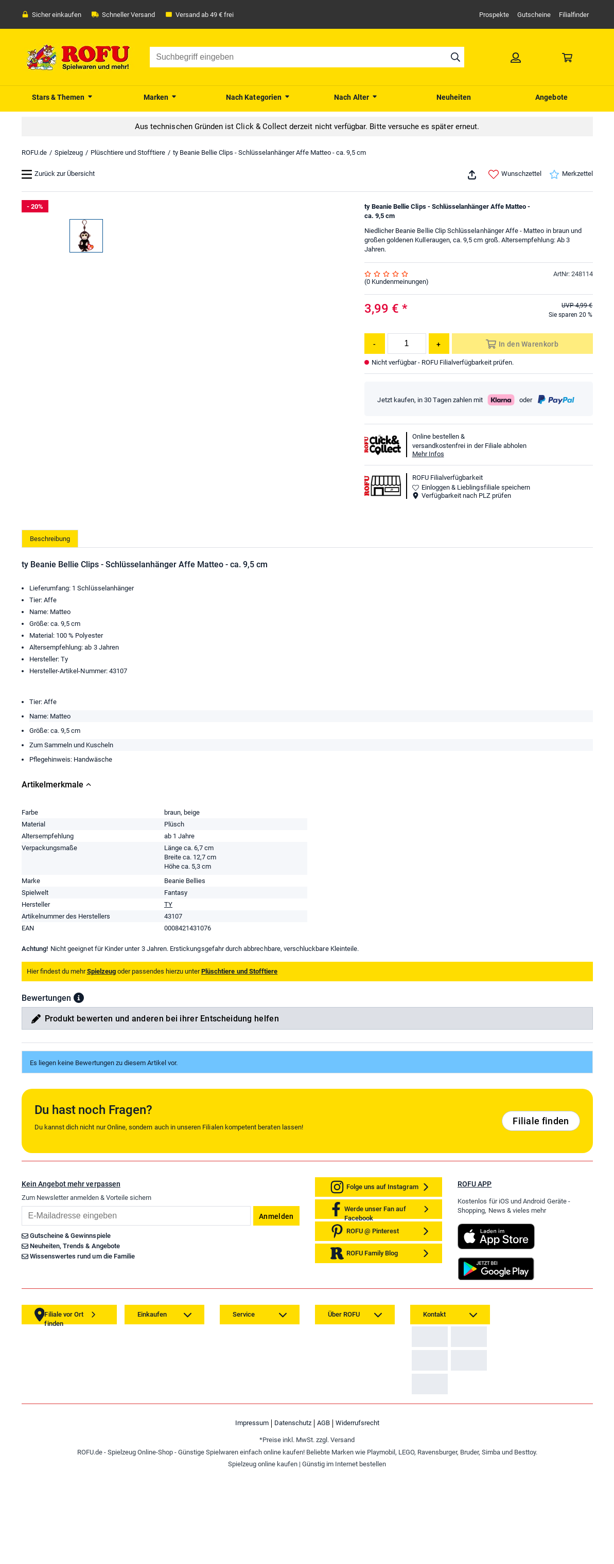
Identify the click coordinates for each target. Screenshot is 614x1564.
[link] (515, 57)
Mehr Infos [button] (428, 454)
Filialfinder (574, 15)
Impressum (252, 1515)
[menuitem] (63, 96)
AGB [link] (323, 1515)
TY (168, 932)
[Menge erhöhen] (439, 343)
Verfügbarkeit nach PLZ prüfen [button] (461, 495)
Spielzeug (69, 152)
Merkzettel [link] (571, 174)
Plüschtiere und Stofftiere (128, 152)
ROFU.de (34, 152)
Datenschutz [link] (292, 1515)
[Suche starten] (455, 57)
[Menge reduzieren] (374, 343)
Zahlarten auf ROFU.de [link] (447, 1372)
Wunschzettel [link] (514, 174)
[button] (79, 1025)
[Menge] (407, 343)
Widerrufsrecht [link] (357, 1515)
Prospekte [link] (494, 15)
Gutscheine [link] (534, 15)
